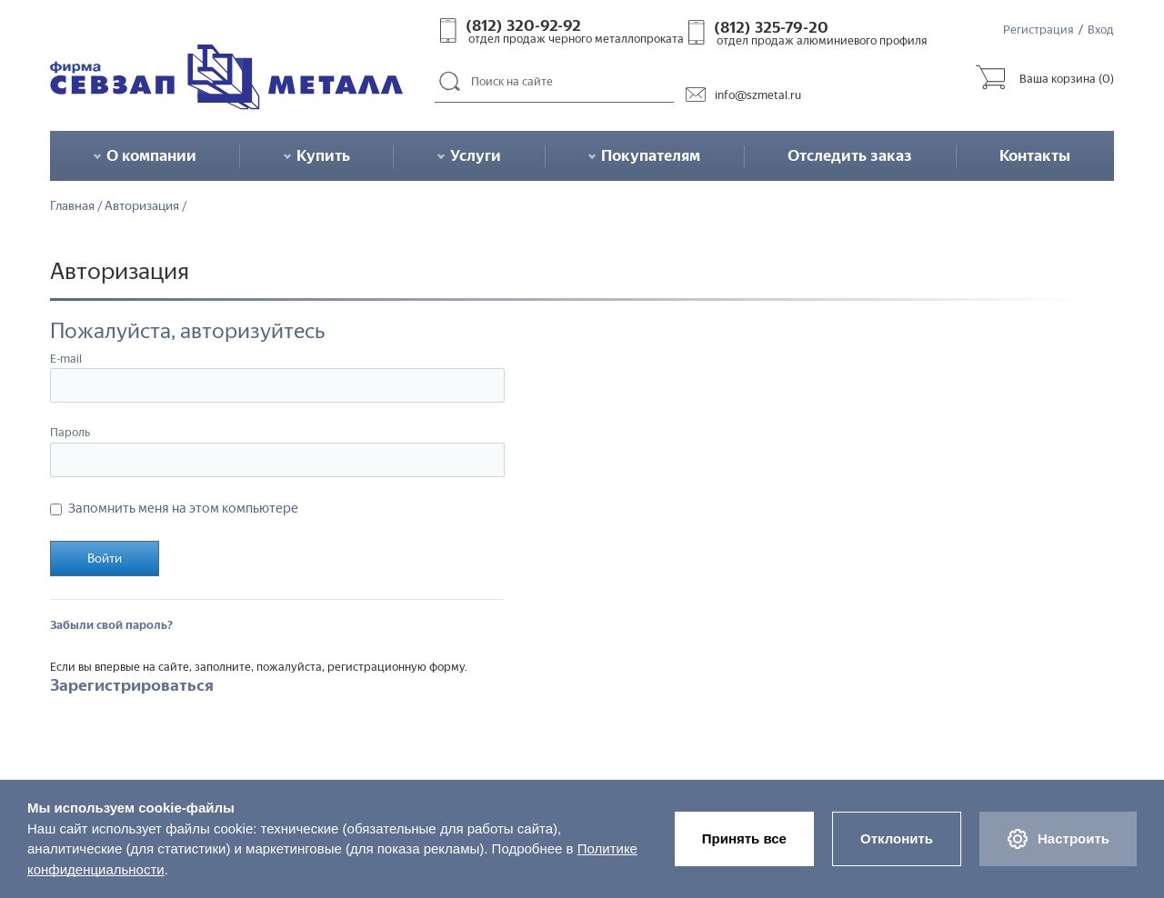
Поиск (450, 82)
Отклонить (896, 838)
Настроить (1058, 839)
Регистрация (1038, 29)
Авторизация (142, 206)
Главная (72, 206)
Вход (1101, 29)
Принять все (744, 838)
